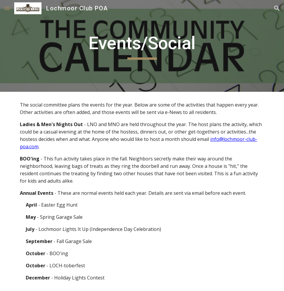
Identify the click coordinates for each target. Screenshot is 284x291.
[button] (7, 8)
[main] (142, 46)
